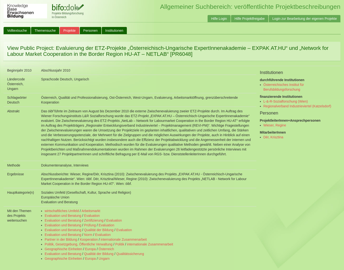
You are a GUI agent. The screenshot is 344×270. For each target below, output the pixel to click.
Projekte (69, 30)
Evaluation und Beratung (63, 216)
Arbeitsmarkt (90, 211)
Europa (90, 249)
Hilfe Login (219, 19)
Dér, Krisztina (273, 137)
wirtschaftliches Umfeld (62, 211)
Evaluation (92, 216)
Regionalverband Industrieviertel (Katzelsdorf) (297, 106)
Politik (119, 244)
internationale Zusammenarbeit (124, 239)
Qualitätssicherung (130, 254)
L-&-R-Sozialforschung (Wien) (285, 101)
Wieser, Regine (274, 125)
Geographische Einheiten (63, 249)
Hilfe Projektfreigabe (250, 19)
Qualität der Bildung (98, 230)
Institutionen (114, 30)
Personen (90, 30)
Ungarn (104, 258)
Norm (88, 235)
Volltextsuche (17, 30)
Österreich (106, 249)
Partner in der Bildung (61, 239)
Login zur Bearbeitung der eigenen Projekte (304, 19)
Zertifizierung (93, 220)
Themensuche (45, 30)
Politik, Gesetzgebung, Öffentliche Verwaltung (79, 244)
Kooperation (89, 239)
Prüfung (90, 225)
